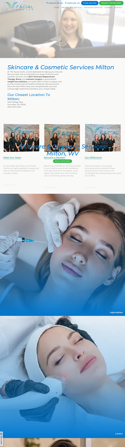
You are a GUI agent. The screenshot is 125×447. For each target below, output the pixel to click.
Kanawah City (17, 426)
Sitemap (91, 437)
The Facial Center (46, 437)
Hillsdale (77, 426)
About (64, 8)
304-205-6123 (89, 3)
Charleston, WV (54, 3)
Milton (77, 428)
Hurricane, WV (72, 3)
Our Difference (93, 165)
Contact (118, 8)
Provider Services (93, 8)
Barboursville (108, 428)
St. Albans (47, 426)
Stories (108, 8)
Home (56, 8)
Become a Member (54, 165)
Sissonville (107, 426)
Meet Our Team (12, 165)
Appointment (111, 3)
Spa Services (76, 8)
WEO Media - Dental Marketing (58, 437)
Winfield (17, 428)
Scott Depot (47, 428)
